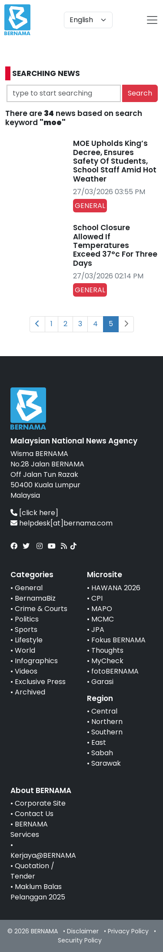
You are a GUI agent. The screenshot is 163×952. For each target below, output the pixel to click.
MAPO (101, 609)
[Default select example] (88, 20)
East (98, 742)
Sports (26, 630)
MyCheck (107, 661)
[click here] (38, 513)
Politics (27, 619)
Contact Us (34, 814)
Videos (26, 671)
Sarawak (106, 763)
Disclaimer (83, 931)
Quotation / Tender (32, 871)
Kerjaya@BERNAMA (43, 855)
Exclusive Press (40, 682)
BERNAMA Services (29, 829)
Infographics (36, 661)
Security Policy (80, 940)
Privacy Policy (128, 931)
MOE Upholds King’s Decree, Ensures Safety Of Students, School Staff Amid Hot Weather (114, 161)
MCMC (102, 619)
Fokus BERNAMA (118, 640)
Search (140, 93)
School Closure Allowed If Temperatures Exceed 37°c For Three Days (115, 245)
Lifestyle (29, 640)
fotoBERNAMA (115, 671)
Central (104, 711)
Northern (107, 722)
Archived (30, 692)
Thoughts (107, 650)
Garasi (102, 682)
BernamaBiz (35, 598)
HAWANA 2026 (115, 588)
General (29, 588)
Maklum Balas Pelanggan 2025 (37, 892)
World (25, 650)
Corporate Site (40, 803)
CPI (97, 598)
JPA (97, 630)
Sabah (102, 753)
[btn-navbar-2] (152, 19)
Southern (107, 732)
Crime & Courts (41, 609)
